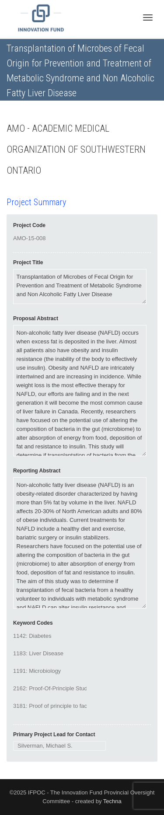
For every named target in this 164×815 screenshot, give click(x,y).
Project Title (28, 262)
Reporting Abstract (36, 471)
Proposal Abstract (35, 318)
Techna (112, 801)
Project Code (29, 225)
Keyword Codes (33, 623)
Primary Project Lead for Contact (54, 734)
